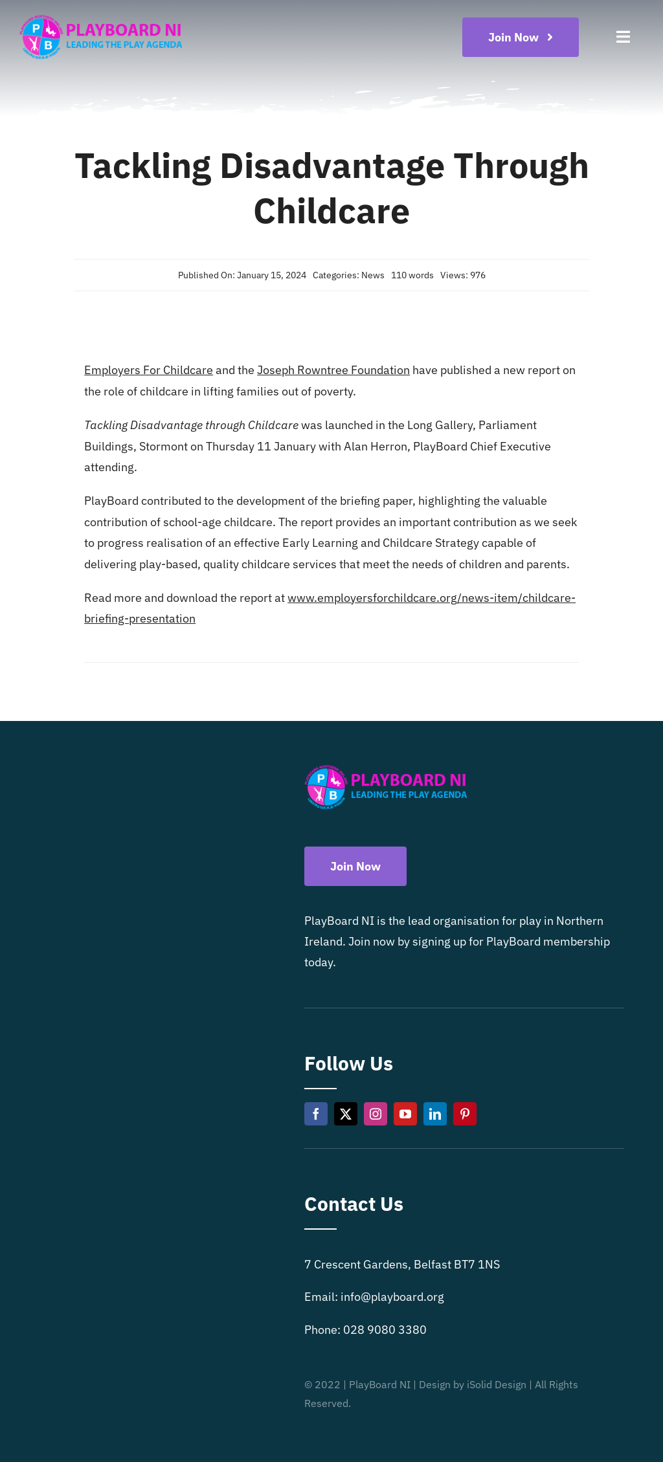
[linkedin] (435, 1113)
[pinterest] (465, 1113)
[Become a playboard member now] (520, 37)
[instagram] (375, 1113)
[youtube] (405, 1113)
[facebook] (316, 1113)
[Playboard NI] (101, 15)
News (373, 275)
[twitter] (345, 1113)
